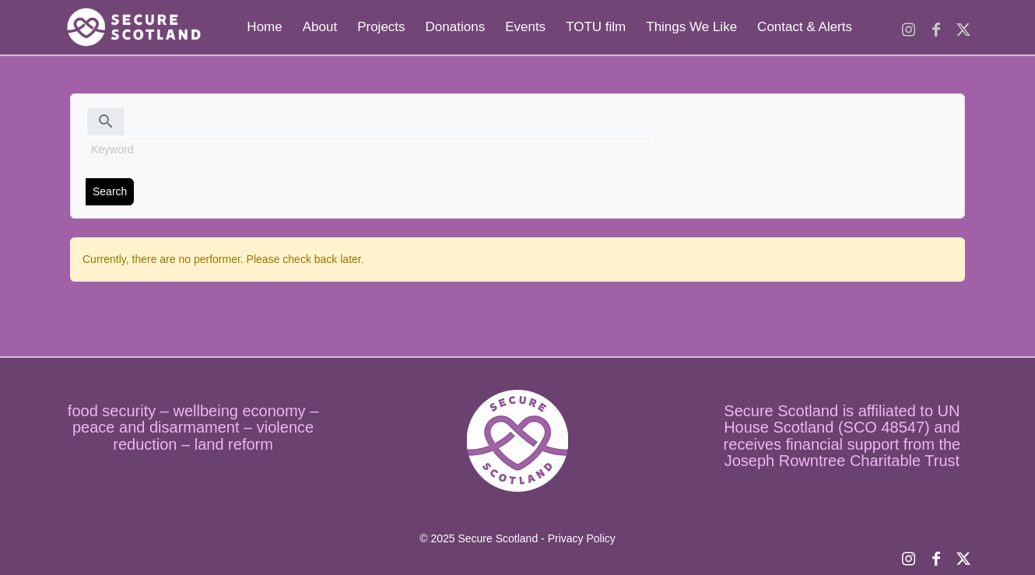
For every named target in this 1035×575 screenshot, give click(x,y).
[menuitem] (264, 27)
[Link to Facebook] (935, 26)
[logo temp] (131, 27)
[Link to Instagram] (908, 26)
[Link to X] (963, 26)
